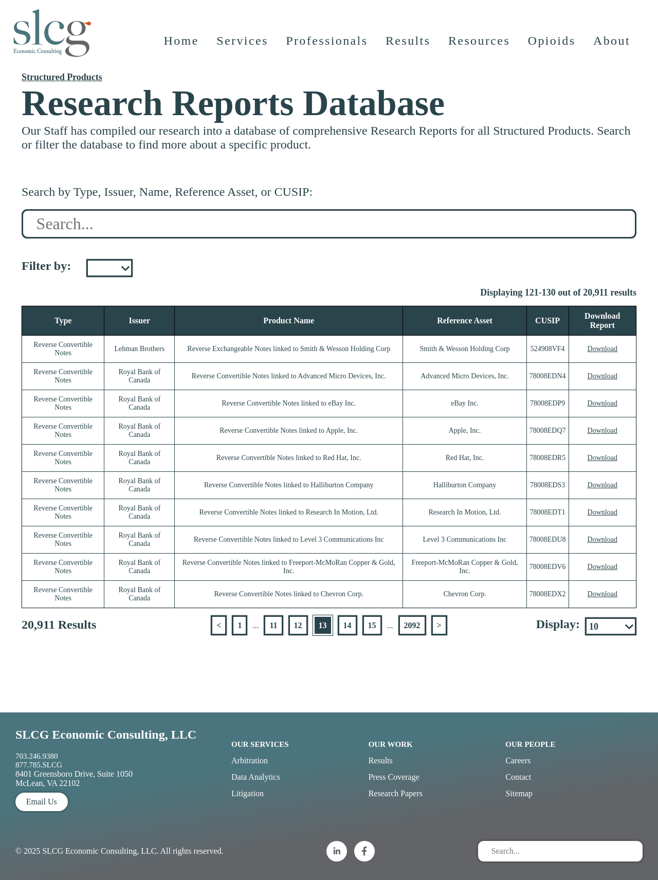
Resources (479, 43)
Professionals (327, 43)
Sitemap (518, 793)
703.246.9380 (36, 756)
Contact (518, 777)
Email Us (41, 801)
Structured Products (62, 77)
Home (181, 43)
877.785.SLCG (38, 765)
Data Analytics (255, 777)
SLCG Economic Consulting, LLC (105, 734)
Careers (518, 760)
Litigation (247, 793)
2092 (412, 625)
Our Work (391, 744)
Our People (530, 744)
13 (323, 625)
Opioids (552, 43)
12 (298, 625)
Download (602, 349)
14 (347, 625)
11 (273, 625)
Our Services (260, 744)
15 (372, 625)
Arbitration (249, 760)
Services (243, 43)
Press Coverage (394, 777)
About (612, 43)
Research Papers (396, 793)
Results (408, 43)
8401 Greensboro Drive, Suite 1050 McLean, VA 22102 (74, 778)
